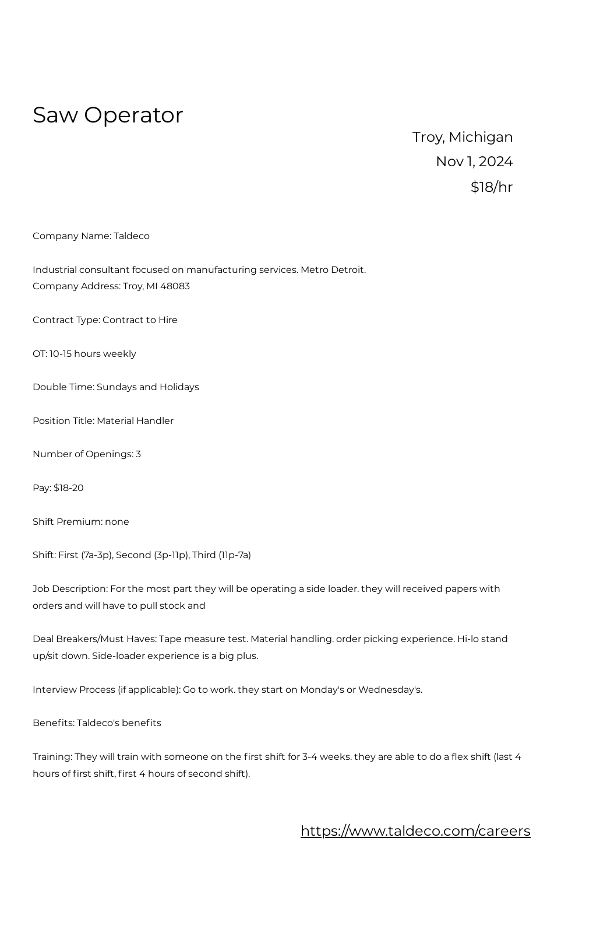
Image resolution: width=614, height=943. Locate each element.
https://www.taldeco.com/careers (416, 830)
